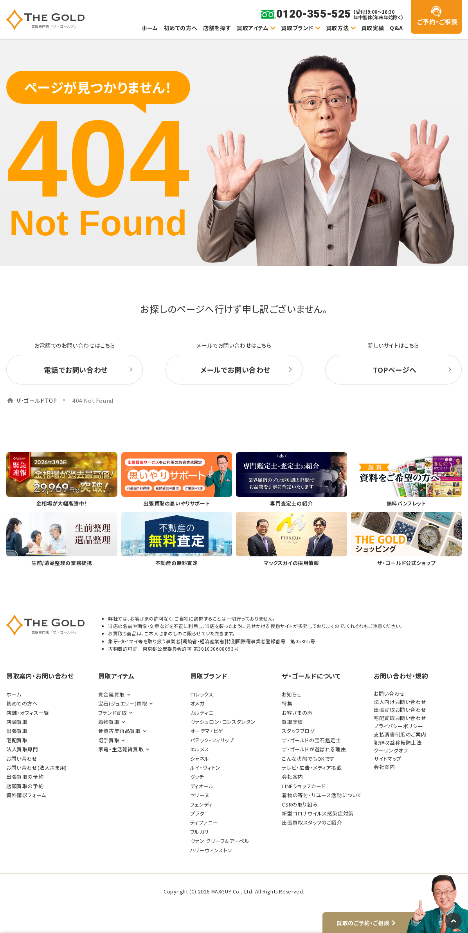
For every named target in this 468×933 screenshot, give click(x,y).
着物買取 (108, 721)
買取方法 (337, 28)
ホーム (150, 28)
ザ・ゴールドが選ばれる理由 (314, 749)
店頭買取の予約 (24, 786)
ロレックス (202, 694)
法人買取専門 (22, 749)
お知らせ (292, 694)
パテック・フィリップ (212, 740)
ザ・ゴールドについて (311, 675)
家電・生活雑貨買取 (121, 749)
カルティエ (202, 712)
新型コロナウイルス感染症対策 (317, 813)
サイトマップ (387, 758)
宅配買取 (16, 740)
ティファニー (204, 822)
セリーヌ (199, 795)
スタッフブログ (298, 730)
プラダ (197, 813)
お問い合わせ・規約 (401, 675)
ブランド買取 (112, 712)
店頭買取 (16, 721)
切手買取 (108, 740)
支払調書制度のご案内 (400, 734)
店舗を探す (217, 28)
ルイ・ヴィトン (205, 767)
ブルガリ (199, 832)
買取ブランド (297, 28)
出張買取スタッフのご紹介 (312, 822)
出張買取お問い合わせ (400, 709)
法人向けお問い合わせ (400, 702)
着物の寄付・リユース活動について (322, 795)
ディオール (202, 786)
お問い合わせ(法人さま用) (36, 767)
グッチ (197, 776)
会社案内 (292, 776)
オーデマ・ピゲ (206, 730)
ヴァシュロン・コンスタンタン (223, 721)
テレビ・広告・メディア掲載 (312, 767)
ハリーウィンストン (211, 850)
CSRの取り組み (300, 804)
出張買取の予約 (24, 776)
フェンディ (201, 804)
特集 (287, 703)
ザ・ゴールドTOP (36, 400)
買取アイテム (253, 28)
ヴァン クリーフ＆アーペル (220, 841)
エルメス (199, 749)
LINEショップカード (304, 786)
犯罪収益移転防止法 (397, 742)
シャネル (199, 758)
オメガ (197, 703)
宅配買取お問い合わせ (400, 718)
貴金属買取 (111, 694)
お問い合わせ (22, 758)
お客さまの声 (297, 712)
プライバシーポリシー (398, 726)
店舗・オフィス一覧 (27, 712)
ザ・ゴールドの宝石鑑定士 (311, 740)
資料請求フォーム (26, 795)
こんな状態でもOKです (308, 758)
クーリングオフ (391, 750)
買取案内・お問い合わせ (40, 675)
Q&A (396, 28)
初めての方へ (181, 28)
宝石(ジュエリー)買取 (123, 703)
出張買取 (16, 730)
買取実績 (372, 28)
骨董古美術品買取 (119, 730)
